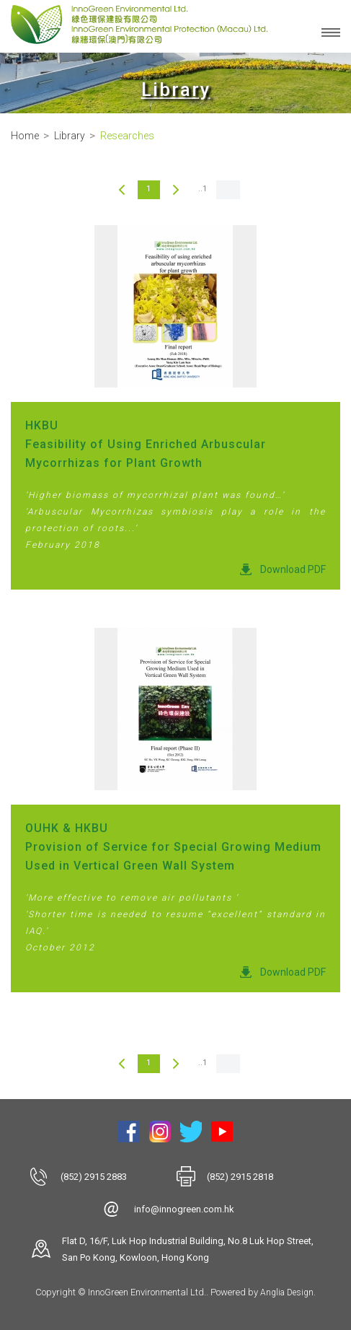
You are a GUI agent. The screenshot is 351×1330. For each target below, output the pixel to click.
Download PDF (293, 569)
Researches (127, 135)
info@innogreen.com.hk (184, 1209)
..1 (202, 188)
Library (69, 135)
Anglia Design (287, 1292)
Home (25, 135)
